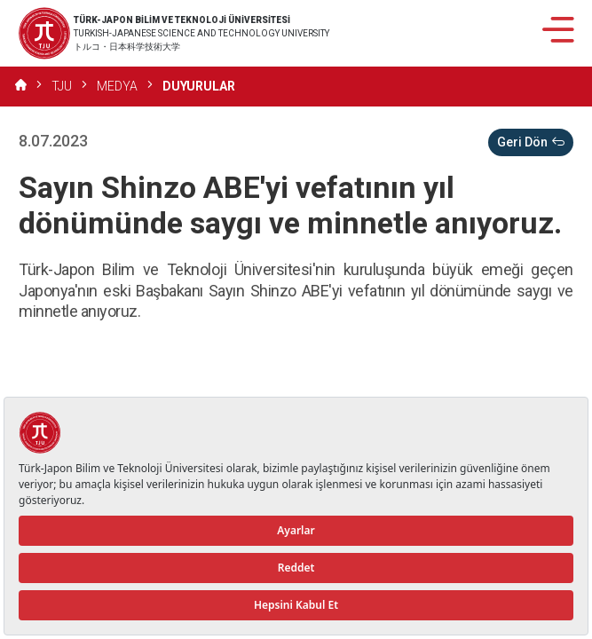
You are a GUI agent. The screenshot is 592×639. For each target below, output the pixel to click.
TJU (61, 86)
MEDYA (117, 86)
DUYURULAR (198, 86)
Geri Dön (530, 142)
